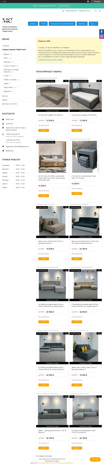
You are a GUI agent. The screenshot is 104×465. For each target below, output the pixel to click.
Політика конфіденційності (65, 463)
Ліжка (43, 24)
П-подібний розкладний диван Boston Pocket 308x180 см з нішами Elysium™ (85, 305)
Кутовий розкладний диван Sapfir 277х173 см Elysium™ (83, 431)
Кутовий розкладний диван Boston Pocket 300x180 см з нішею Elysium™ (51, 368)
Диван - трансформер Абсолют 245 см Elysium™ (52, 431)
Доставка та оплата (9, 104)
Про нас (5, 96)
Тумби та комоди (10, 80)
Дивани (33, 24)
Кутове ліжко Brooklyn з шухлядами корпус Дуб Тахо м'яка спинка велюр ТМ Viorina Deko (51, 178)
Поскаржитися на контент (47, 463)
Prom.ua (62, 459)
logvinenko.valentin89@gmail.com (17, 146)
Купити (43, 130)
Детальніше (64, 5)
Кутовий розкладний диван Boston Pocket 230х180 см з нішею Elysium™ (51, 305)
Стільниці (5, 46)
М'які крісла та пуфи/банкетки (62, 24)
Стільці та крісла (10, 66)
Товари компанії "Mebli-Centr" (14, 50)
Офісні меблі (8, 87)
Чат (95, 459)
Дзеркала (7, 91)
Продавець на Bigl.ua (52, 461)
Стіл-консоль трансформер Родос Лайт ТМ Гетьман (84, 177)
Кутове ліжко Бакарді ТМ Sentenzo (84, 115)
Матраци (82, 24)
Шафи (6, 83)
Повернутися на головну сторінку (50, 60)
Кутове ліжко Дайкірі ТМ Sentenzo (50, 115)
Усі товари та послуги (44, 456)
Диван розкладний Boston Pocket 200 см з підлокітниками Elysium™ (85, 242)
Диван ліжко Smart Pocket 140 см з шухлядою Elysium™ (84, 368)
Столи (6, 76)
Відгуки (4, 100)
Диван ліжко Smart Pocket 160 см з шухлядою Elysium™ (50, 242)
